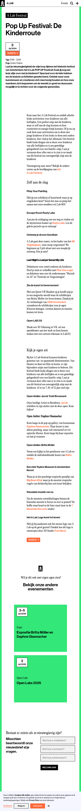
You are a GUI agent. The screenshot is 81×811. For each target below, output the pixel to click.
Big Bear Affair (34, 480)
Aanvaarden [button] (37, 806)
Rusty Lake (58, 223)
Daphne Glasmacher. (38, 426)
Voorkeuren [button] (7, 806)
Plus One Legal (65, 270)
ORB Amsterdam (56, 302)
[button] (48, 806)
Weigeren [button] (21, 806)
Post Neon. (60, 531)
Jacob (64, 403)
